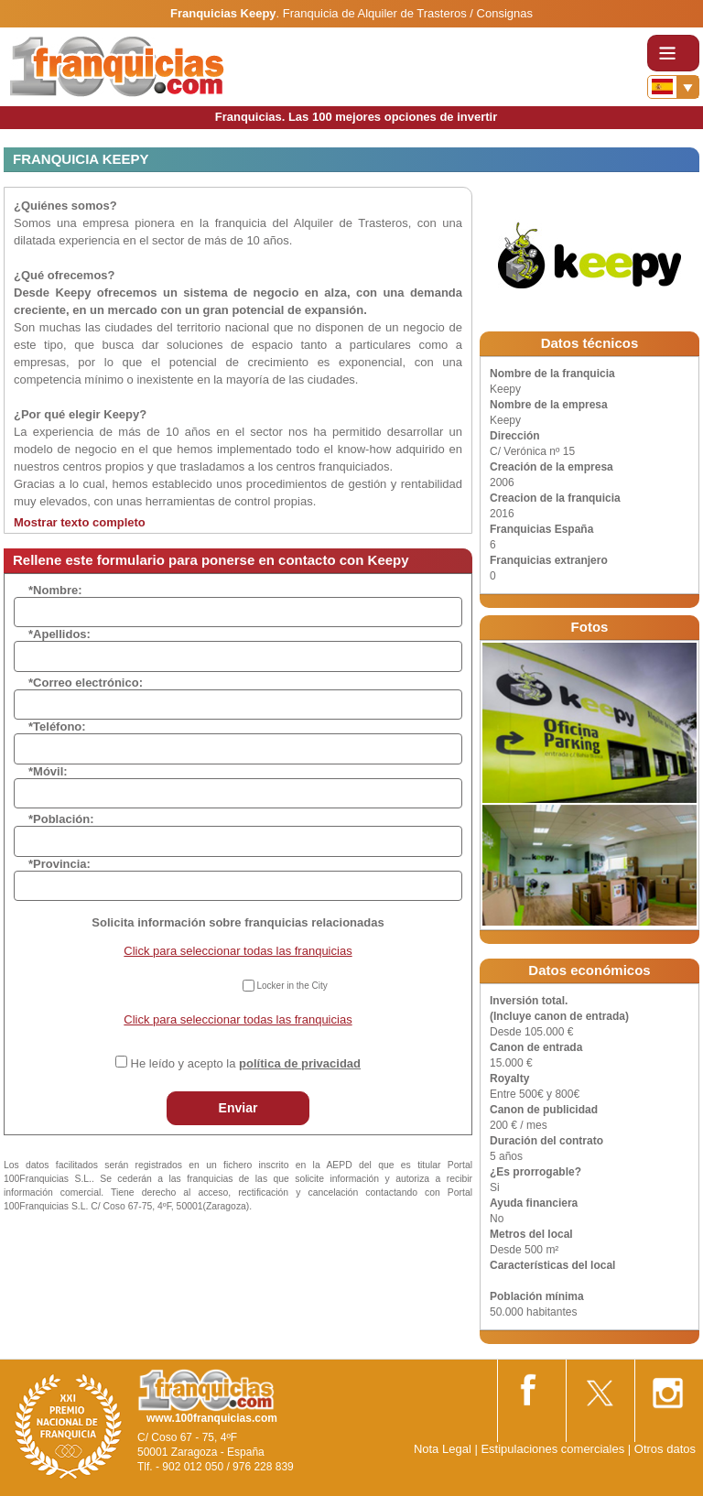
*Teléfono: (57, 726)
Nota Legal (442, 1449)
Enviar (238, 1107)
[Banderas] (673, 87)
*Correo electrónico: (85, 682)
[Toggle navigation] (673, 53)
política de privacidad (300, 1063)
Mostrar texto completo (80, 522)
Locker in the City (291, 986)
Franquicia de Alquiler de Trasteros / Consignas (408, 13)
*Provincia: (59, 864)
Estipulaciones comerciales (554, 1449)
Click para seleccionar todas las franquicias (238, 951)
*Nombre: (55, 590)
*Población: (61, 819)
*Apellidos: (59, 634)
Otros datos (665, 1449)
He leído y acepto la (246, 1063)
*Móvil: (48, 771)
